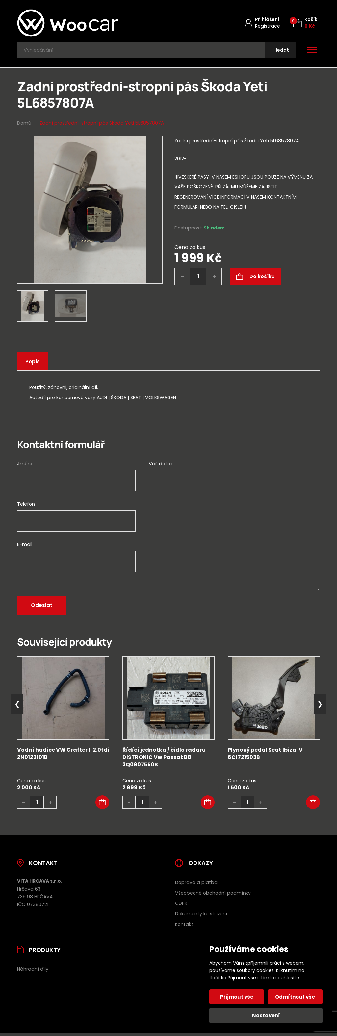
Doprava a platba (196, 884)
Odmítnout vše (295, 996)
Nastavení (266, 1015)
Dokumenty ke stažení (201, 916)
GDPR (181, 906)
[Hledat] (279, 51)
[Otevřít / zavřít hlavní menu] (312, 51)
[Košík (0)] (305, 23)
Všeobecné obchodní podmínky (213, 895)
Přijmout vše (237, 996)
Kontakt (184, 926)
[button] (102, 804)
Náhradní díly (32, 971)
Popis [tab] (34, 363)
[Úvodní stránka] (85, 23)
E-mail (24, 546)
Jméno (25, 466)
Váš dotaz (161, 466)
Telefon (26, 506)
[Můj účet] (262, 23)
